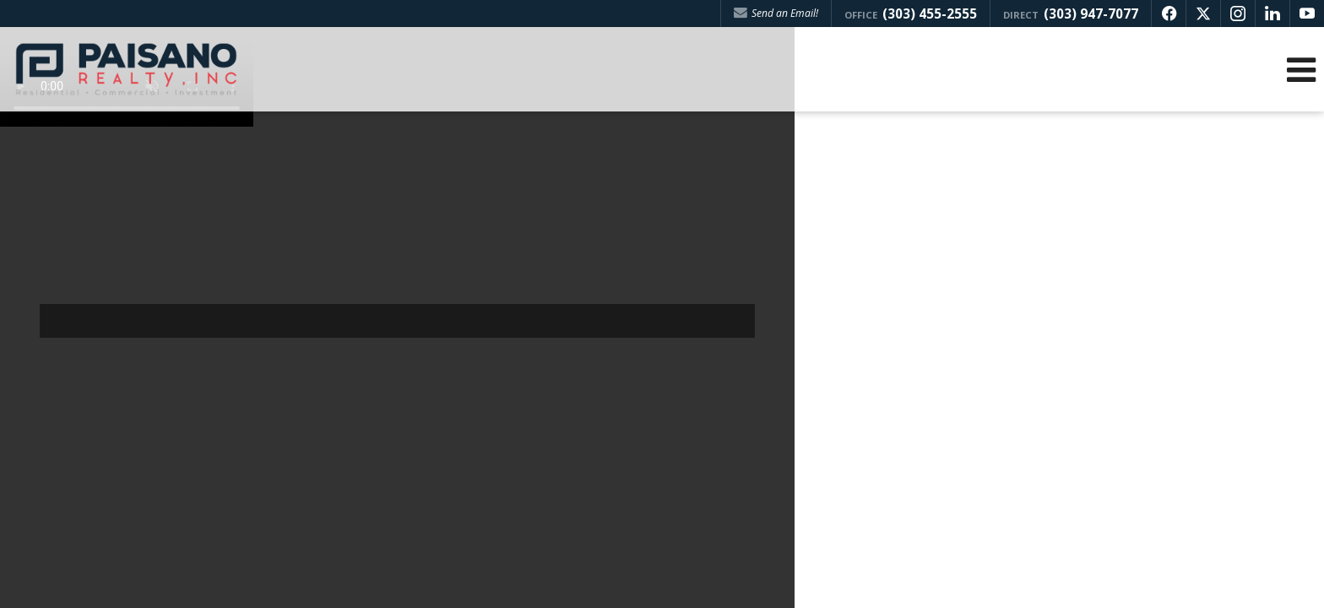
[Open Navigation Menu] (1301, 69)
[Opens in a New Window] (1169, 13)
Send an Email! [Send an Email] (776, 13)
